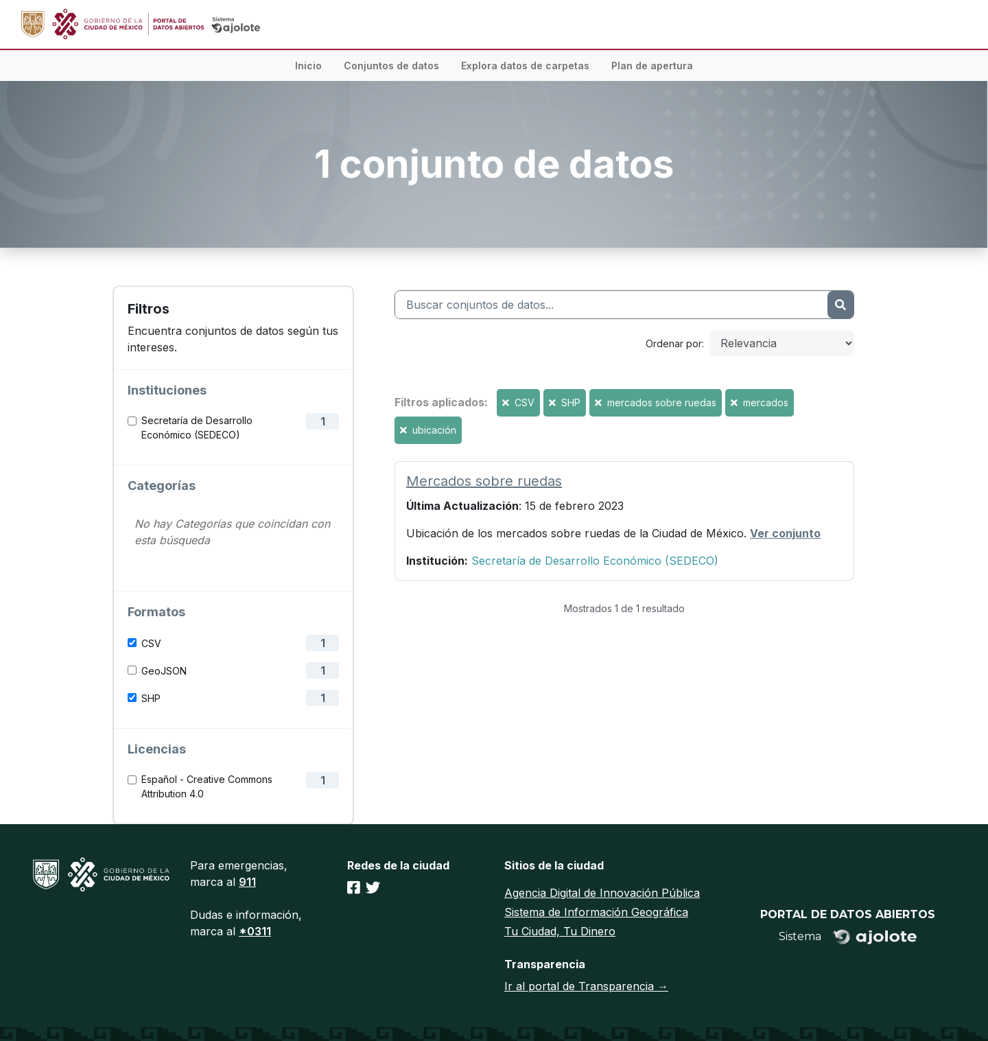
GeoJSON (164, 671)
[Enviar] (840, 304)
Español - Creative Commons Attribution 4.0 (206, 786)
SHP (151, 698)
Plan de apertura (652, 65)
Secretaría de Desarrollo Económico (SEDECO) (196, 427)
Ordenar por (674, 343)
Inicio (308, 65)
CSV (151, 643)
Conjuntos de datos (391, 65)
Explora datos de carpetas (525, 65)
